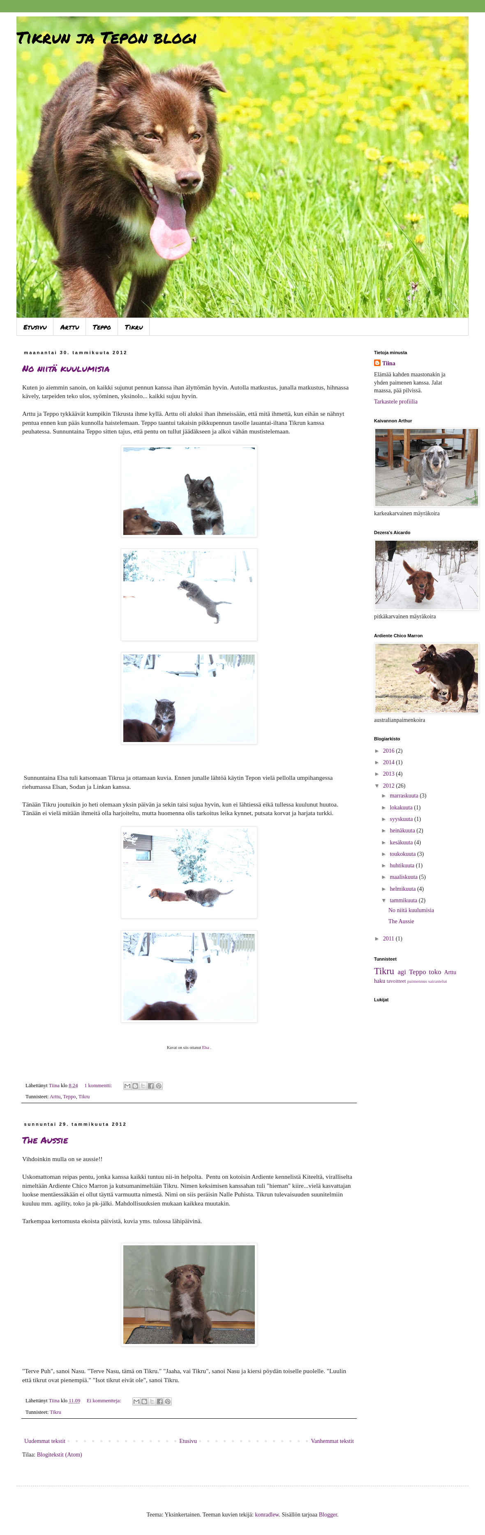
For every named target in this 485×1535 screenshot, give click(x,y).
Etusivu (34, 327)
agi (401, 972)
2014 (389, 762)
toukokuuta (403, 854)
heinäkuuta (403, 830)
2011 (389, 939)
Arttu (69, 327)
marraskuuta (405, 796)
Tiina (388, 363)
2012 (389, 786)
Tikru (134, 327)
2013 (389, 774)
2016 (389, 751)
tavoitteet (396, 981)
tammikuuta (404, 900)
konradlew (267, 1515)
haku (379, 981)
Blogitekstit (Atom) (59, 1455)
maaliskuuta (404, 877)
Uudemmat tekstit (44, 1441)
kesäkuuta (402, 842)
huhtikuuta (403, 865)
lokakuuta (402, 807)
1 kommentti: (98, 1085)
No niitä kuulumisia (66, 368)
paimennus (417, 981)
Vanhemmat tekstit (332, 1441)
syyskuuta (402, 819)
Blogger (328, 1515)
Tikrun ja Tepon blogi (106, 37)
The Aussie (45, 1140)
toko (435, 972)
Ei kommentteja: (104, 1401)
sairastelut (437, 981)
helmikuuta (403, 889)
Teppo (102, 327)
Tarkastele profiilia (396, 402)
